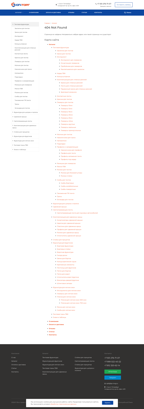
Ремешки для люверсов (23, 85)
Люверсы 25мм (67, 118)
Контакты (98, 12)
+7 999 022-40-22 (112, 361)
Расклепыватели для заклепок (72, 69)
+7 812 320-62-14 (112, 365)
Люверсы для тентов (22, 61)
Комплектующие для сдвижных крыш (24, 127)
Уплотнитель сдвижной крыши (69, 236)
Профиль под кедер (68, 159)
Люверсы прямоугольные (71, 130)
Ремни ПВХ (19, 89)
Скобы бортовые (67, 183)
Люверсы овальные (68, 127)
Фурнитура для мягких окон (24, 141)
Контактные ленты (21, 54)
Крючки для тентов (21, 58)
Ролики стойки (66, 176)
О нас (13, 357)
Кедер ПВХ (18, 40)
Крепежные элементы (65, 265)
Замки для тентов (21, 32)
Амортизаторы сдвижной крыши (70, 220)
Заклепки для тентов (22, 28)
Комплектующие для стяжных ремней (25, 49)
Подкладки (19, 77)
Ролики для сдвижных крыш (68, 232)
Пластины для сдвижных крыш (69, 226)
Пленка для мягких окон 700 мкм (73, 303)
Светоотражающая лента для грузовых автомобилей (77, 213)
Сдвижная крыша (20, 117)
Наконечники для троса (23, 69)
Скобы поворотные (68, 189)
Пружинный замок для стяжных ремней (76, 89)
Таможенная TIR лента (23, 100)
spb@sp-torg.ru (112, 383)
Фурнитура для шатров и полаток (84, 369)
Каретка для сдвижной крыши (68, 223)
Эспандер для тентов (22, 108)
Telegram (112, 377)
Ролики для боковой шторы (71, 173)
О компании (34, 12)
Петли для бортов (64, 271)
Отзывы (71, 12)
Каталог (18, 12)
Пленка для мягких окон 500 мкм (73, 300)
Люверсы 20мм (67, 115)
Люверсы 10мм (66, 105)
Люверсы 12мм (66, 108)
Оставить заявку (124, 5)
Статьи (84, 12)
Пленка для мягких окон (66, 297)
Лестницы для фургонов (66, 268)
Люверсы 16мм (66, 112)
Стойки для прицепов (21, 132)
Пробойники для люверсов (71, 66)
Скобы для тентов (21, 96)
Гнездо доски (62, 255)
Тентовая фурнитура (21, 24)
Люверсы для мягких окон (67, 294)
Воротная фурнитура (65, 252)
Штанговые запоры (64, 283)
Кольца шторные (21, 44)
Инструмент (19, 36)
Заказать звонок (105, 6)
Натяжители (19, 73)
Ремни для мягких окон (66, 307)
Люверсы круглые (68, 124)
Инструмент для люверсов (71, 60)
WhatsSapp (112, 372)
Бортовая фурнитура (65, 246)
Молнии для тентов (21, 65)
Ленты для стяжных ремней (71, 86)
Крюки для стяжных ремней (72, 83)
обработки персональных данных (63, 404)
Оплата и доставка (53, 12)
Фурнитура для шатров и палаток (26, 112)
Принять (108, 402)
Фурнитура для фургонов (23, 136)
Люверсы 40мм (67, 121)
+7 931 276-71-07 (104, 4)
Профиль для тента (68, 153)
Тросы (17, 104)
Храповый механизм (69, 92)
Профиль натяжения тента (71, 156)
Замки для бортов (64, 258)
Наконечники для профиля (71, 150)
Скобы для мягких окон (66, 310)
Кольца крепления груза (66, 261)
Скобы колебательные (69, 186)
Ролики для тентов (21, 92)
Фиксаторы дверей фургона (68, 280)
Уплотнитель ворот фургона (68, 277)
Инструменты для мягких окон (69, 290)
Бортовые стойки (63, 249)
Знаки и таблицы (20, 149)
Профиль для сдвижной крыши (69, 229)
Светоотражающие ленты (23, 121)
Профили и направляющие (24, 81)
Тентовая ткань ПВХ (21, 145)
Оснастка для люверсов (70, 63)
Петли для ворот (63, 274)
